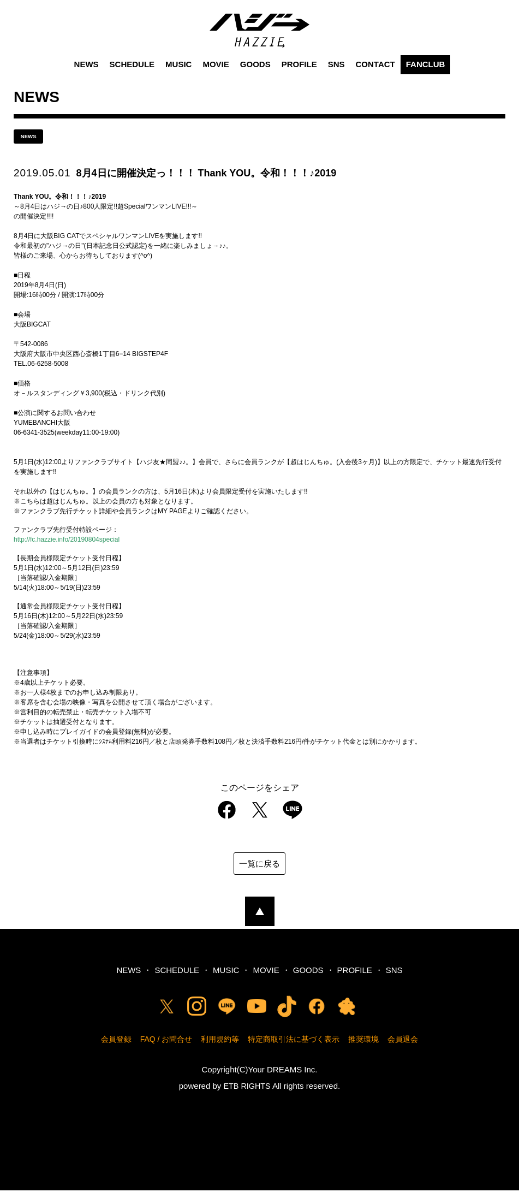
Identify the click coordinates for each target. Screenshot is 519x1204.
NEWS (86, 75)
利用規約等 (220, 1052)
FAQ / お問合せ (166, 1052)
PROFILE (299, 75)
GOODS (255, 75)
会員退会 (402, 1052)
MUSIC (178, 75)
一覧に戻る (260, 876)
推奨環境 (363, 1052)
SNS (336, 75)
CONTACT (375, 75)
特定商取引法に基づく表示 (293, 1052)
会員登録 (116, 1052)
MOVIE (215, 75)
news (32, 148)
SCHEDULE (132, 75)
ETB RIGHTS (247, 1099)
